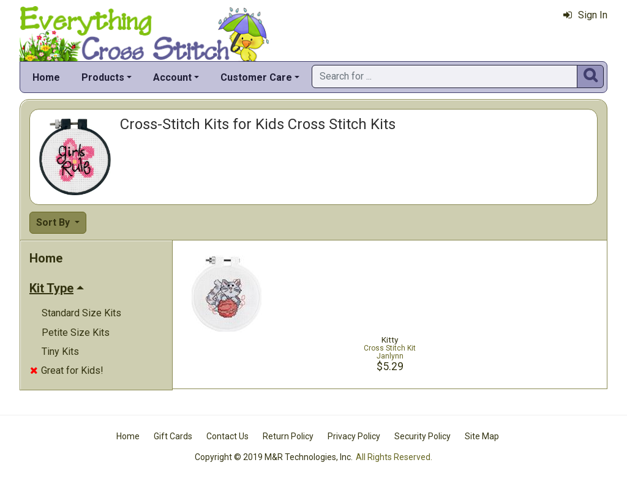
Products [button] (102, 77)
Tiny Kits (60, 351)
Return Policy (288, 436)
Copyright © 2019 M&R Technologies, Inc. (274, 457)
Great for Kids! (66, 370)
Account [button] (172, 77)
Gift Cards (173, 436)
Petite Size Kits (76, 332)
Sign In (585, 15)
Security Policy (422, 436)
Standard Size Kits (81, 313)
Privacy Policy (354, 436)
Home (46, 77)
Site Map (482, 436)
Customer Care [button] (256, 77)
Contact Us (227, 436)
